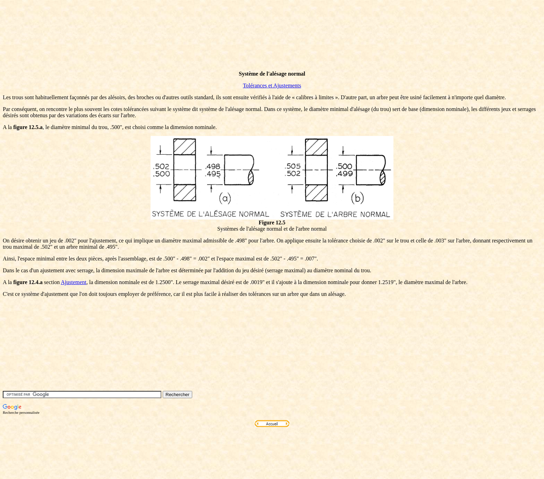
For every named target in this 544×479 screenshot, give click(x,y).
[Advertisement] (129, 49)
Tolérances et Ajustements (272, 85)
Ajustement (73, 282)
